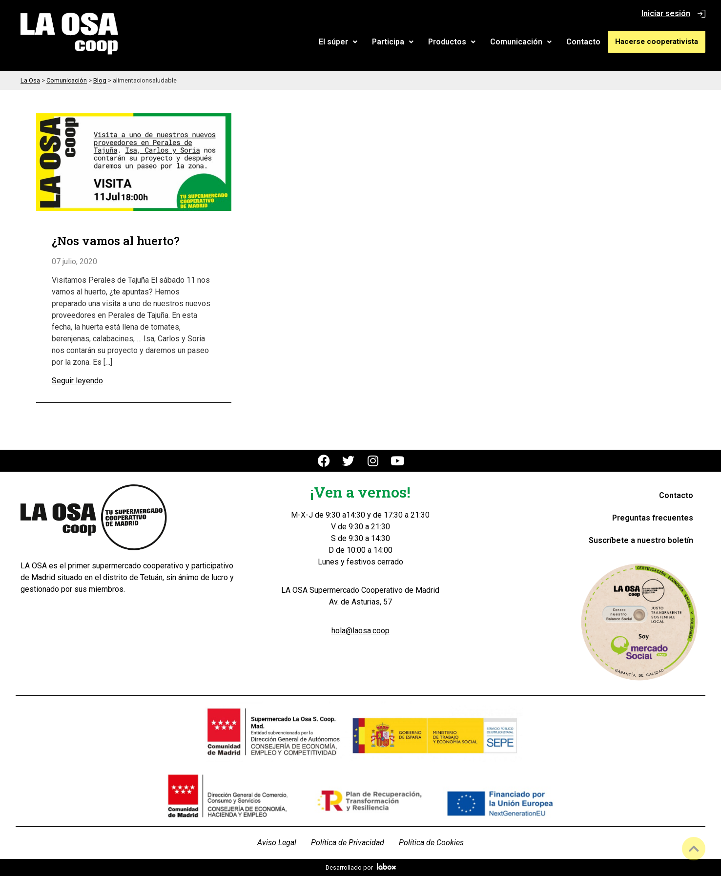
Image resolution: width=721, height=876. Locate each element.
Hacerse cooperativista (658, 41)
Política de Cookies (431, 842)
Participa (395, 41)
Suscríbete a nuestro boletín (641, 540)
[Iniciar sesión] (701, 14)
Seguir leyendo (77, 380)
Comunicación (524, 41)
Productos (454, 41)
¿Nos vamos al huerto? (116, 241)
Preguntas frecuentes (652, 517)
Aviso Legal (276, 842)
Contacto (586, 41)
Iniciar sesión (665, 13)
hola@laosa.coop (360, 630)
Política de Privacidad (347, 842)
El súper (341, 41)
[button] (341, 42)
